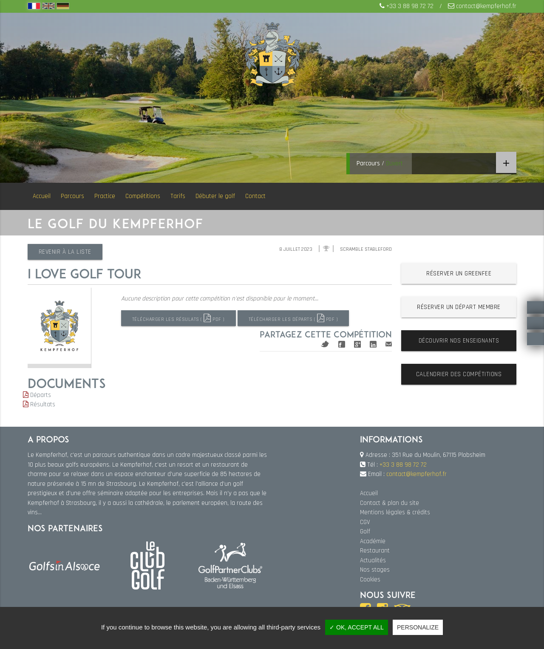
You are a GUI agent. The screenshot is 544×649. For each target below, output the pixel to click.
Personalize (418, 627)
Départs (37, 395)
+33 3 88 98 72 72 (410, 6)
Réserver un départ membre (459, 307)
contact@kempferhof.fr (486, 6)
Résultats (39, 404)
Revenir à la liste (67, 251)
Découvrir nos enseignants (458, 341)
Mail (388, 342)
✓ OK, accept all (356, 627)
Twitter (325, 343)
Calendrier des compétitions (459, 374)
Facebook (341, 342)
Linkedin (373, 342)
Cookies (370, 579)
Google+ (357, 342)
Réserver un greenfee (459, 273)
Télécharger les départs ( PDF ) (298, 318)
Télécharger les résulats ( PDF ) (180, 318)
